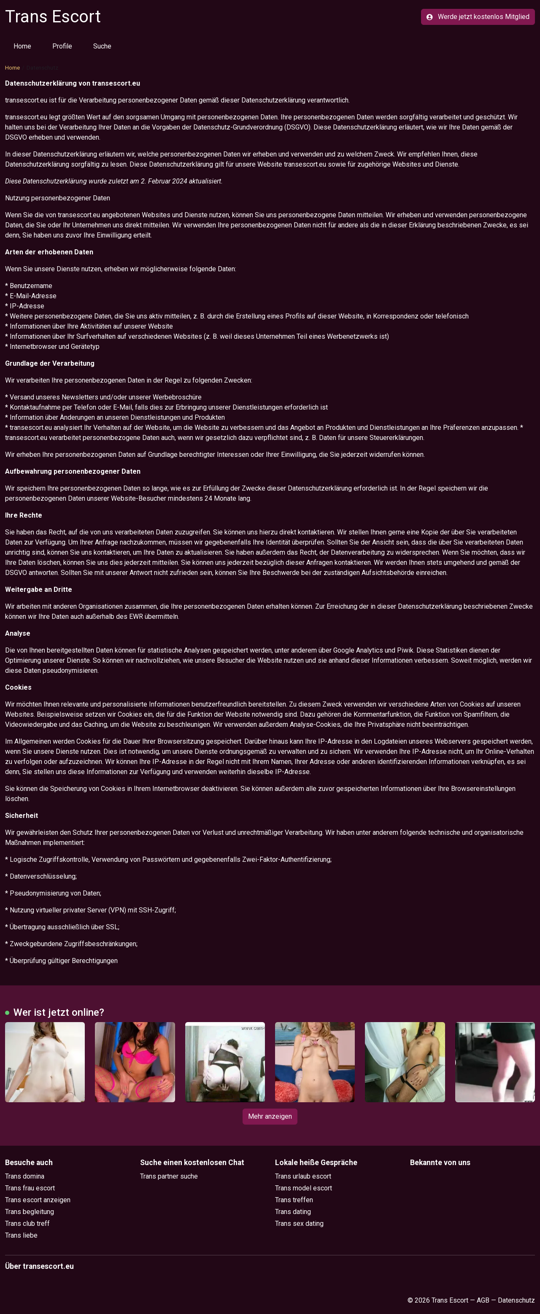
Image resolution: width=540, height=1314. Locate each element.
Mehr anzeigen (270, 1116)
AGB (483, 1300)
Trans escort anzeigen (37, 1200)
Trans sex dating (299, 1224)
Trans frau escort (30, 1188)
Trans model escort (303, 1188)
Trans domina (24, 1176)
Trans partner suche (169, 1176)
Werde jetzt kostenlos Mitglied (478, 17)
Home (22, 46)
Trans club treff (27, 1224)
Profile (62, 46)
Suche (102, 46)
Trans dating (293, 1212)
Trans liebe (21, 1235)
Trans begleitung (29, 1212)
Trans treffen (294, 1200)
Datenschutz (516, 1300)
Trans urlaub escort (303, 1176)
